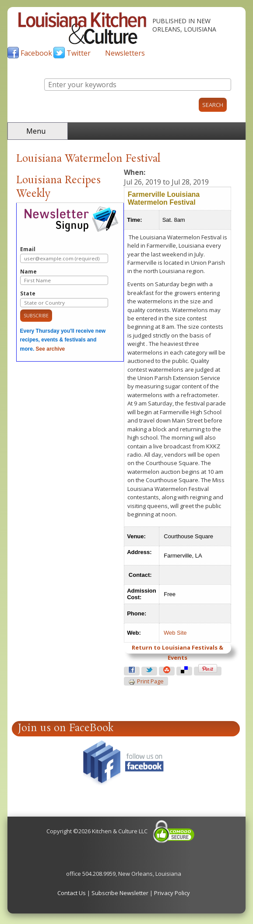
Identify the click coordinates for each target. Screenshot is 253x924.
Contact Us (71, 893)
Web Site (175, 632)
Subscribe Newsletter (119, 893)
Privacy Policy (172, 893)
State (64, 298)
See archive (50, 349)
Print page (146, 682)
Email (64, 254)
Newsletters (125, 53)
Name (64, 276)
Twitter (79, 53)
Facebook (36, 53)
